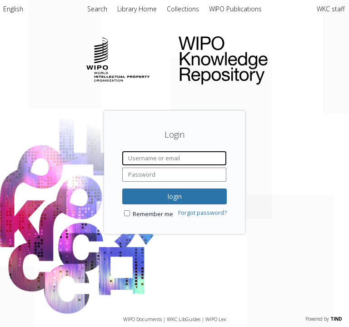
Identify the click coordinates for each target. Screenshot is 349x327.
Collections (184, 9)
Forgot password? (202, 213)
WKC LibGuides (183, 319)
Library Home (138, 9)
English (13, 9)
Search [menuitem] (97, 9)
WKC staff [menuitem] (330, 9)
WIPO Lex (215, 319)
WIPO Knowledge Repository (256, 58)
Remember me (153, 214)
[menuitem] (13, 10)
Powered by (323, 319)
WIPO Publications (235, 9)
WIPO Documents (142, 319)
